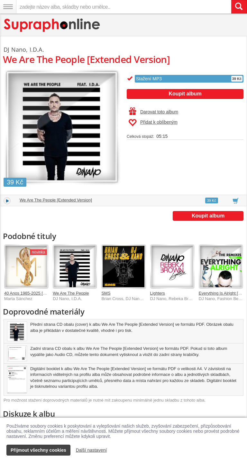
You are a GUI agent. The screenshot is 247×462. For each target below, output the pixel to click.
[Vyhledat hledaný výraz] (239, 6)
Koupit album (185, 93)
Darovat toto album (153, 112)
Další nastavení (91, 450)
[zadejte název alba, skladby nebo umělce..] (123, 6)
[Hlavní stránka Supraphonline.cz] (52, 25)
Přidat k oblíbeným (153, 123)
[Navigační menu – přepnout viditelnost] (8, 6)
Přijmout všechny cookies (38, 450)
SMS (105, 293)
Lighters (157, 293)
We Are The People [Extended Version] (56, 200)
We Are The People (71, 293)
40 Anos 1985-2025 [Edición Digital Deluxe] (44, 293)
